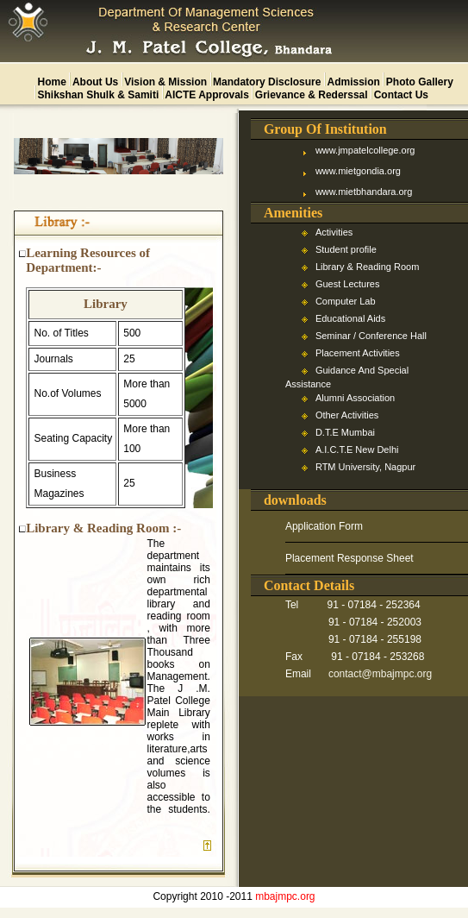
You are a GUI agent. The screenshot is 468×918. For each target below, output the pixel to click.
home (52, 82)
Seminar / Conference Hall (371, 335)
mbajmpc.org (285, 896)
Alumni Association (355, 398)
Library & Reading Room (367, 266)
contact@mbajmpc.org (380, 674)
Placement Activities (357, 353)
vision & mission (165, 82)
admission (353, 82)
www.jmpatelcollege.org (365, 150)
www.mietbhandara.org (364, 191)
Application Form (324, 526)
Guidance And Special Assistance (347, 377)
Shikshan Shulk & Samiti (98, 95)
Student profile (346, 249)
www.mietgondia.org (358, 171)
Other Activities (346, 415)
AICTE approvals (207, 95)
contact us (401, 95)
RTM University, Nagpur (365, 467)
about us (95, 82)
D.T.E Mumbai (345, 432)
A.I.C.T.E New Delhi (357, 449)
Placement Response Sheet (349, 558)
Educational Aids (350, 318)
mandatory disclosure (267, 82)
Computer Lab (345, 301)
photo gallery (419, 82)
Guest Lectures (347, 284)
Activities (334, 232)
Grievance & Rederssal (311, 95)
